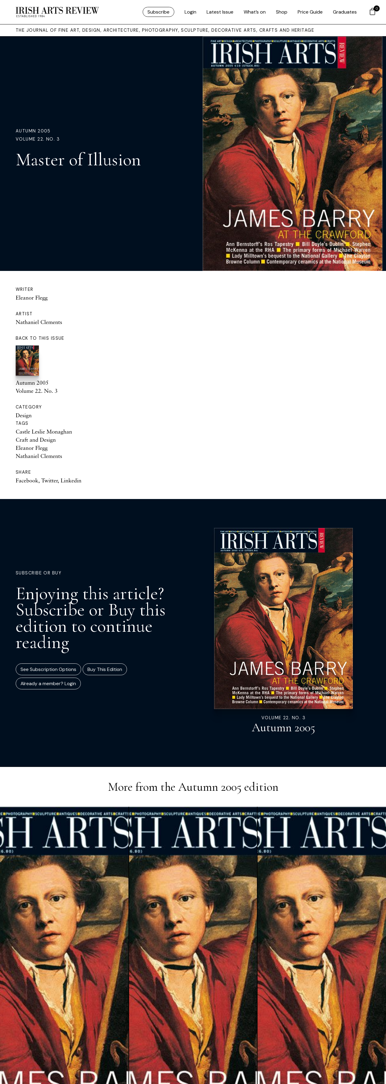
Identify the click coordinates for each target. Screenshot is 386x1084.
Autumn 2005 (33, 131)
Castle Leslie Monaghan (44, 431)
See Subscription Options (48, 669)
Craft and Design (36, 439)
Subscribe (158, 12)
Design (24, 415)
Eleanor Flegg (32, 297)
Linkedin (71, 480)
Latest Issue (220, 12)
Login (190, 12)
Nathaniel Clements (39, 322)
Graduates (345, 12)
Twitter (49, 480)
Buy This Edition (104, 669)
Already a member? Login (48, 683)
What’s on (255, 12)
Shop (281, 12)
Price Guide (310, 12)
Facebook (27, 480)
